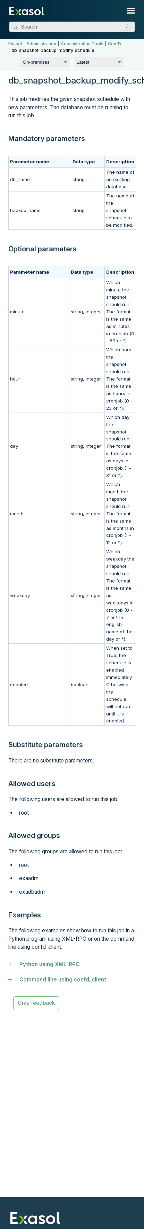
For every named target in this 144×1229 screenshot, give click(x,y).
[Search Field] (72, 27)
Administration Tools (82, 43)
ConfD (114, 43)
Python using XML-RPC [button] (46, 964)
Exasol (15, 43)
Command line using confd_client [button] (59, 979)
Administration (41, 43)
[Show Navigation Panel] (130, 10)
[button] (125, 27)
